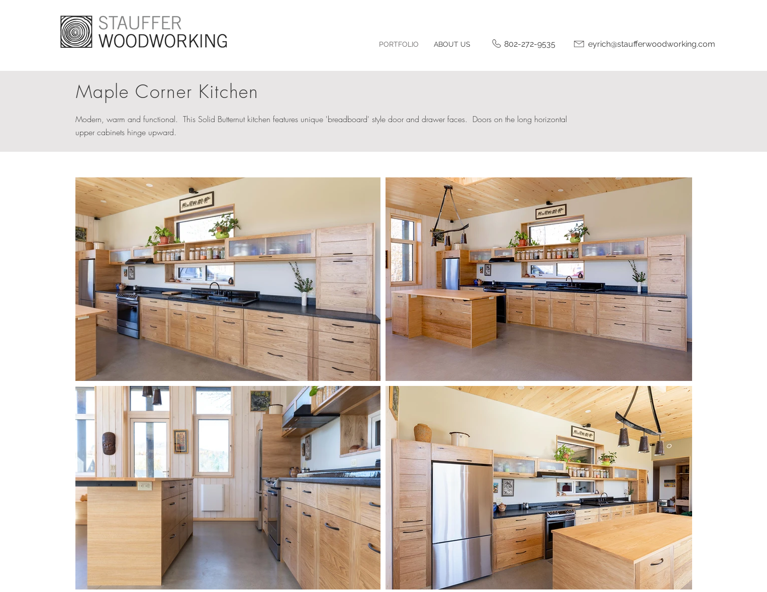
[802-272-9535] (529, 44)
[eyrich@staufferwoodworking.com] (651, 44)
